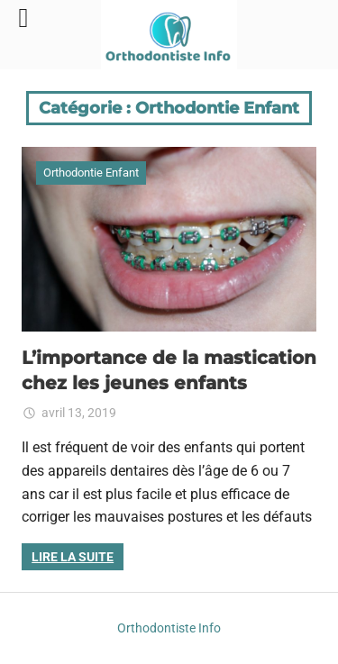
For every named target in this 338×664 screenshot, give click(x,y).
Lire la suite (73, 557)
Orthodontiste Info (169, 628)
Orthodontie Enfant (91, 172)
